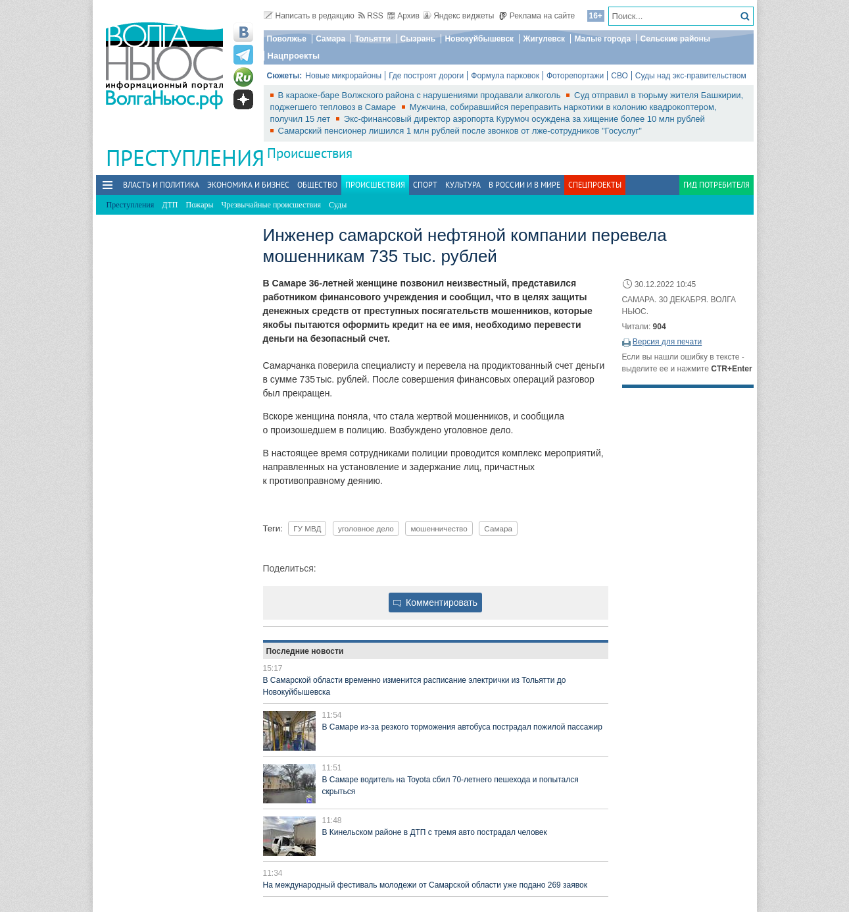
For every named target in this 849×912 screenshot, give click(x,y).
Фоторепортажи (575, 75)
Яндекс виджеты (459, 15)
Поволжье (286, 38)
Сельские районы (675, 38)
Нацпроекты (294, 56)
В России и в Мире (524, 185)
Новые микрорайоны (343, 75)
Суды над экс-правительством (690, 75)
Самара (330, 38)
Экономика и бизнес (248, 185)
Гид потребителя (716, 185)
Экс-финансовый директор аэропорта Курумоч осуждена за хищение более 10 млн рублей (524, 119)
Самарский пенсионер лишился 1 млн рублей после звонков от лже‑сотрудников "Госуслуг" (460, 131)
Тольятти (372, 38)
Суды (338, 204)
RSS (370, 15)
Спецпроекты (594, 185)
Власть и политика (161, 185)
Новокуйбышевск (479, 38)
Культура (463, 185)
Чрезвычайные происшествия (272, 204)
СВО (619, 75)
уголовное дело (366, 528)
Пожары (200, 204)
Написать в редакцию (309, 15)
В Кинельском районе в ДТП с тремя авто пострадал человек (434, 832)
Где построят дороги (426, 75)
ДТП (170, 204)
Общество (317, 185)
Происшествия (309, 153)
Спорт (425, 185)
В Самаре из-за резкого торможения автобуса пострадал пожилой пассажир (462, 727)
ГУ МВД (307, 528)
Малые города (602, 38)
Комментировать (435, 602)
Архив (403, 15)
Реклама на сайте (536, 15)
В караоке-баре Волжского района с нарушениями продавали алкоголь (421, 95)
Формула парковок (505, 75)
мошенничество (438, 528)
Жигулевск (544, 38)
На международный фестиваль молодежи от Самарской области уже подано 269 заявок (425, 885)
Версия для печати (667, 341)
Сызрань (418, 38)
